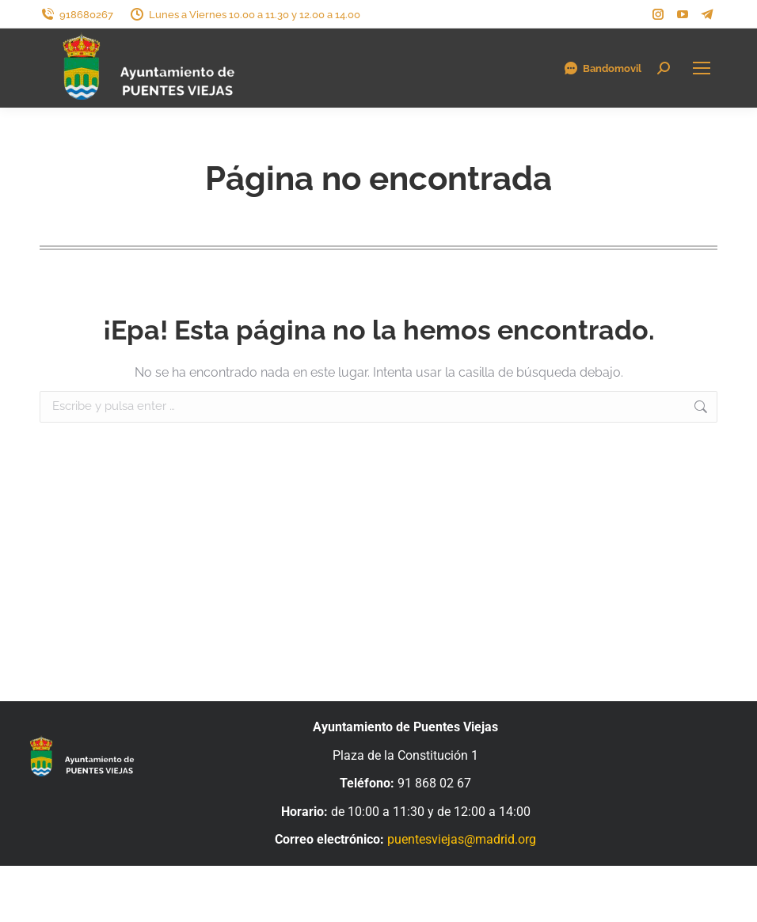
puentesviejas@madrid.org (461, 839)
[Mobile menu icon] (701, 68)
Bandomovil (602, 68)
